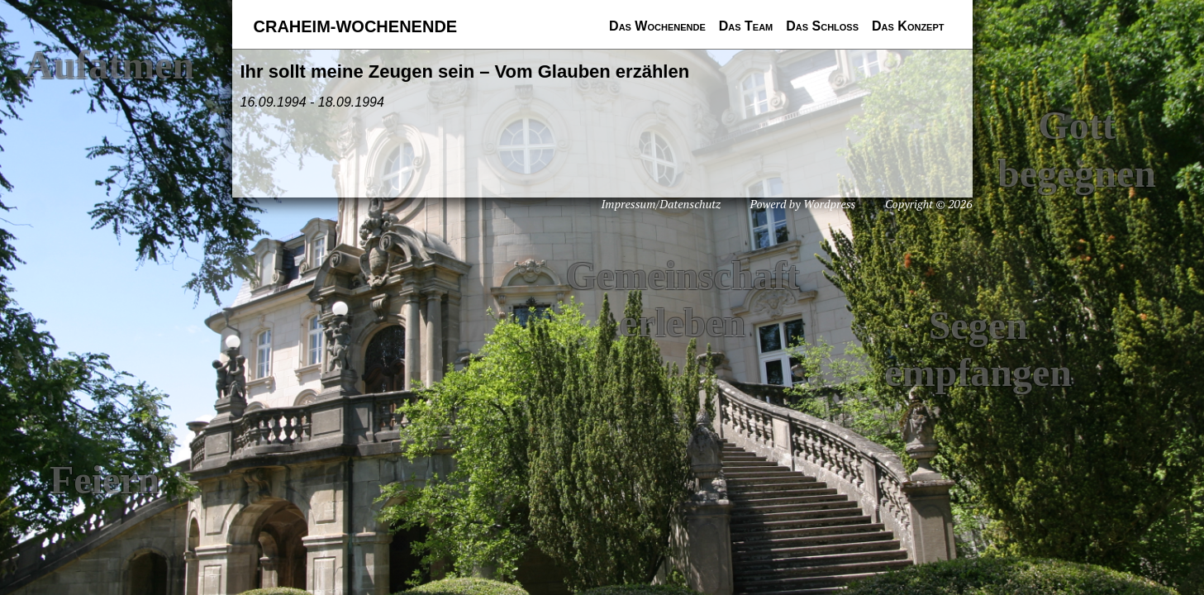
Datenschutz (690, 204)
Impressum (629, 204)
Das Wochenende (657, 26)
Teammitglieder (725, 45)
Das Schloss (822, 26)
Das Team (746, 26)
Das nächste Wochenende (622, 45)
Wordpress (829, 204)
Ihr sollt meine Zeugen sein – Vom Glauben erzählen (465, 71)
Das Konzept (908, 26)
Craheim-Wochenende (356, 26)
